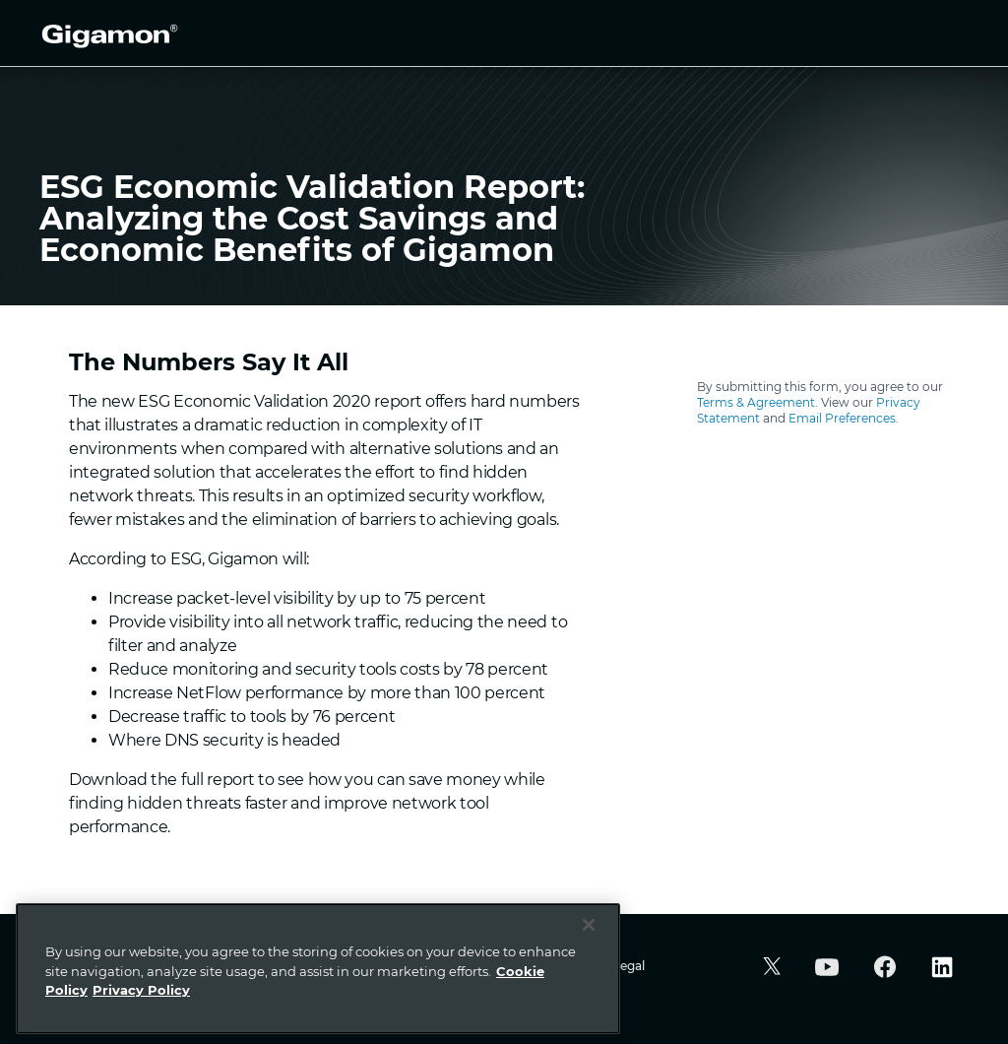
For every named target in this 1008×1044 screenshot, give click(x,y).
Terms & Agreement (756, 402)
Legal (629, 965)
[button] (769, 968)
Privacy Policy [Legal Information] (141, 990)
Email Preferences (842, 418)
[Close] (588, 924)
